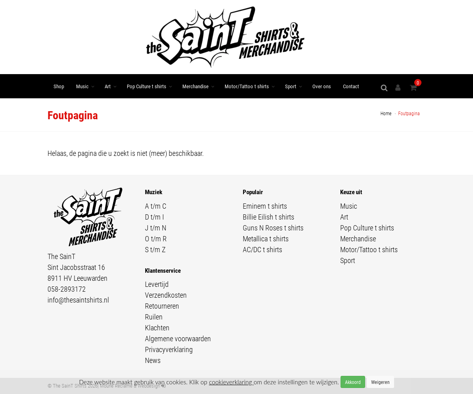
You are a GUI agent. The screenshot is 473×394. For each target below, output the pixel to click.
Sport (290, 86)
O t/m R (156, 238)
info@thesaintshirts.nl (78, 300)
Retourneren (162, 306)
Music (82, 86)
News (153, 360)
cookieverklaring (231, 382)
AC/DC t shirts (262, 249)
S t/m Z (155, 249)
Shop (59, 86)
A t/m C (155, 206)
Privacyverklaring (169, 349)
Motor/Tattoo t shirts (247, 86)
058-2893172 (67, 289)
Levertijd (157, 284)
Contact (351, 86)
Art (108, 86)
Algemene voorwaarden (178, 338)
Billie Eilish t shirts (268, 217)
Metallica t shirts (266, 238)
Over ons (321, 86)
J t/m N (155, 227)
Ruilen (154, 316)
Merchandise (195, 86)
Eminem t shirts (265, 206)
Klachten (157, 327)
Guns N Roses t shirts (273, 227)
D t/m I (154, 217)
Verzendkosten (166, 295)
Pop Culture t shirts (146, 86)
